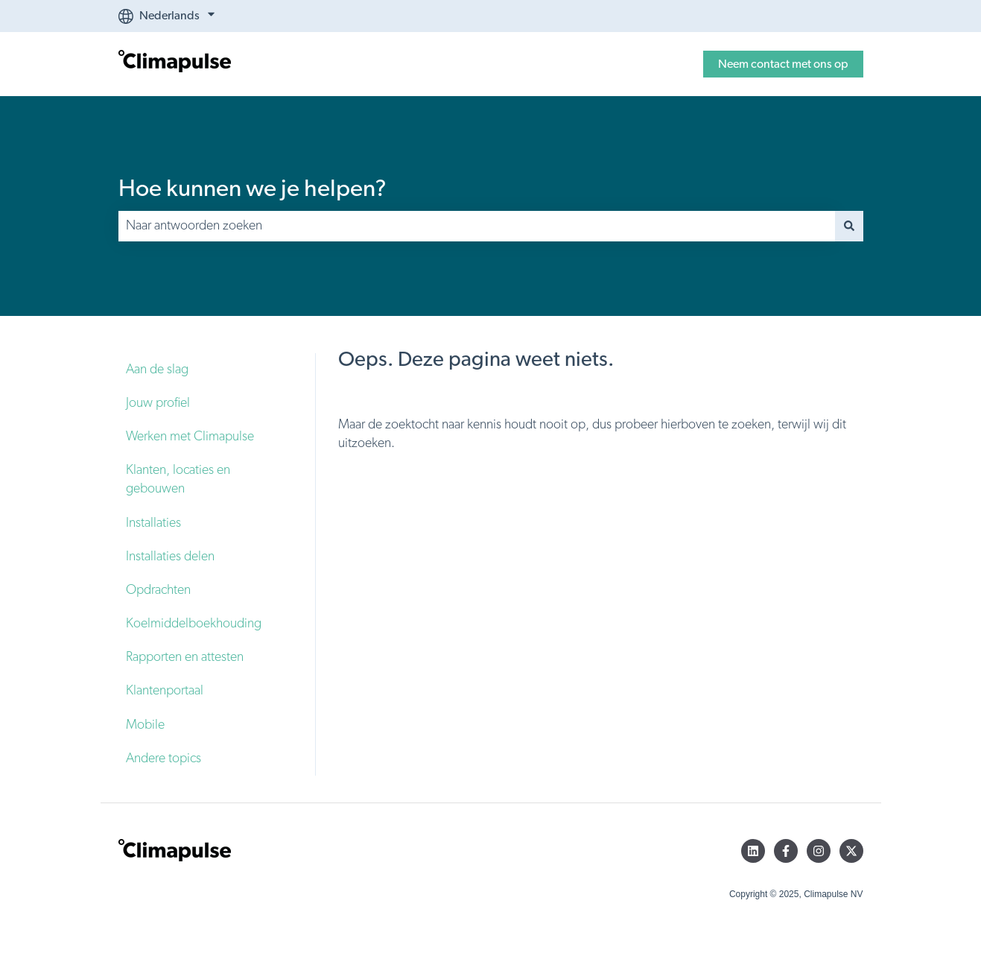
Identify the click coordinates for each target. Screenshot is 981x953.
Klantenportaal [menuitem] (164, 690)
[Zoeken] (849, 226)
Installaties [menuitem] (153, 523)
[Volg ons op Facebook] (786, 851)
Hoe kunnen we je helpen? (252, 188)
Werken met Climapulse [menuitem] (190, 436)
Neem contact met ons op (783, 64)
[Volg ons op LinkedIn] (753, 851)
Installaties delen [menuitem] (170, 556)
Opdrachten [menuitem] (158, 590)
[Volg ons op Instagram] (819, 851)
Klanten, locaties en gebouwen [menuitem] (178, 479)
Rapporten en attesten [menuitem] (185, 657)
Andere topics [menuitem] (163, 758)
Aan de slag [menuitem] (157, 369)
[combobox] (476, 226)
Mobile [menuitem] (145, 725)
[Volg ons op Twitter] (851, 851)
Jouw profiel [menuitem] (158, 403)
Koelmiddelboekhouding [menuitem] (193, 623)
